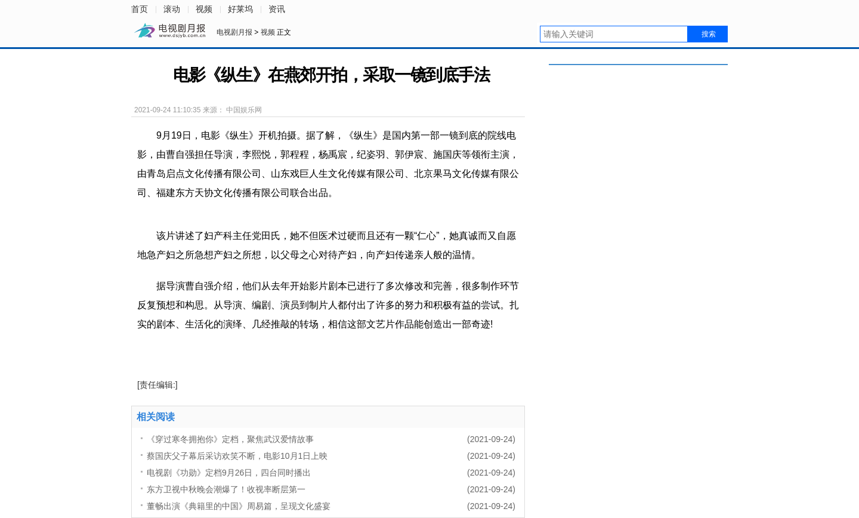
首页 (139, 9)
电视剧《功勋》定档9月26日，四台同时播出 (229, 472)
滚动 (171, 9)
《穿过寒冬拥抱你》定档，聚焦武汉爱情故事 (230, 439)
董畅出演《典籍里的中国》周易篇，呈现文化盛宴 (238, 506)
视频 (204, 9)
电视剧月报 (235, 32)
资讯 (276, 9)
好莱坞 (240, 9)
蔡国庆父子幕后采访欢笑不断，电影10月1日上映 (237, 456)
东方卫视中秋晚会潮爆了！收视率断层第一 (226, 489)
